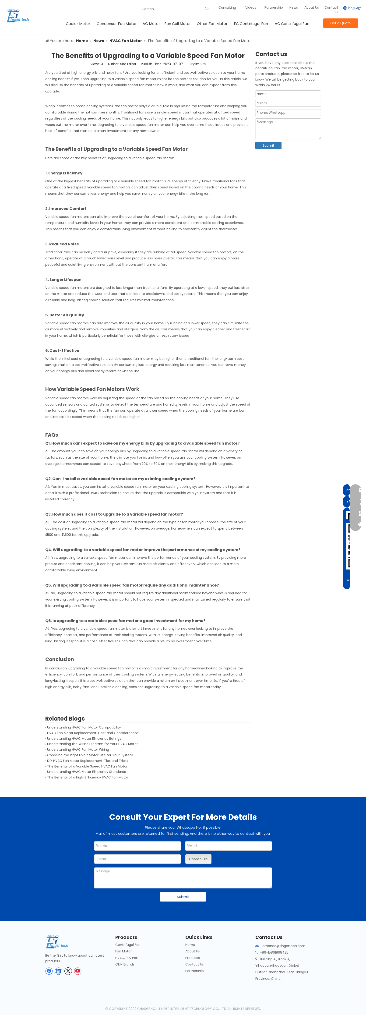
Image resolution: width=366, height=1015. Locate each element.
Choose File (198, 859)
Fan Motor (123, 951)
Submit (268, 145)
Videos (250, 7)
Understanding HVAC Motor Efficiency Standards (86, 771)
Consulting (227, 7)
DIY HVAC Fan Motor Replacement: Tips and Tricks (87, 760)
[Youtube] (77, 971)
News (294, 7)
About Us (311, 7)
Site (203, 64)
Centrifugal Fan (128, 944)
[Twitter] (68, 971)
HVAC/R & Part (127, 957)
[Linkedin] (58, 971)
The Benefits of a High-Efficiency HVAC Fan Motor (87, 777)
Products (192, 957)
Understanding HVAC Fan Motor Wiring (78, 749)
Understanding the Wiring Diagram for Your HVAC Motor (92, 744)
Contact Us (331, 9)
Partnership (274, 7)
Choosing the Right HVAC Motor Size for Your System (90, 755)
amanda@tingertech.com (283, 946)
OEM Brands (124, 964)
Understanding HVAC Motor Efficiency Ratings (84, 738)
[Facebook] (49, 971)
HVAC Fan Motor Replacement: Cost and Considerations (92, 733)
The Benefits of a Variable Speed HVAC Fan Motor (87, 766)
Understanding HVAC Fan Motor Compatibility (84, 727)
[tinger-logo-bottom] (60, 941)
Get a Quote (340, 23)
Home (190, 944)
